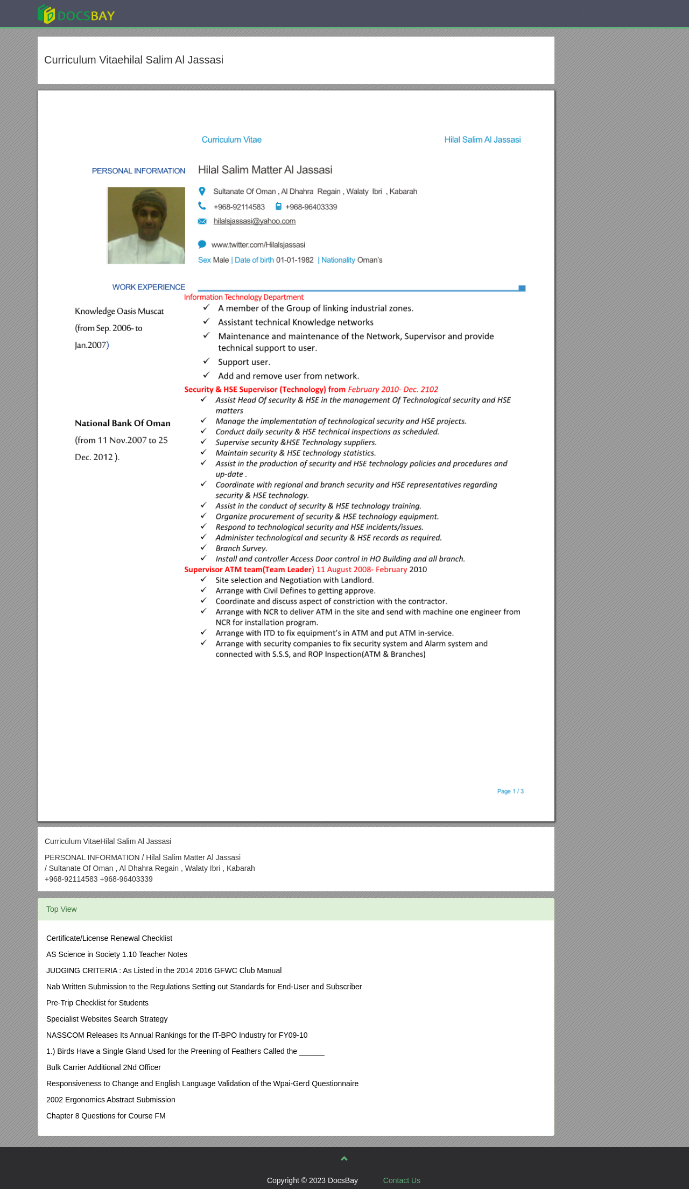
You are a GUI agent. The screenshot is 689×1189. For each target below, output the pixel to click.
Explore (157, 13)
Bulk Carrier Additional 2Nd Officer (103, 1067)
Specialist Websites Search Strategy (106, 1019)
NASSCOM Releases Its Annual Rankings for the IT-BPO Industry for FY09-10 (177, 1035)
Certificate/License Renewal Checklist (109, 938)
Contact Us (401, 1180)
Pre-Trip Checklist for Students (97, 1002)
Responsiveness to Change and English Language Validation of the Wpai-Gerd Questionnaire (202, 1083)
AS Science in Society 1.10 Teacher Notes (116, 954)
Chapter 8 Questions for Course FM (106, 1115)
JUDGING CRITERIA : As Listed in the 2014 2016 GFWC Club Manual (164, 970)
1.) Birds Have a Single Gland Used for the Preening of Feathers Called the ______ (185, 1051)
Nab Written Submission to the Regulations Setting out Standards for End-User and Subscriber (204, 986)
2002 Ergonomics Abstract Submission (110, 1099)
